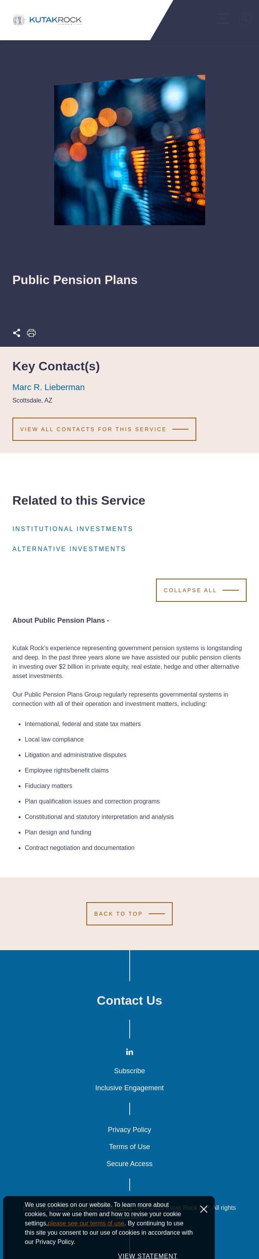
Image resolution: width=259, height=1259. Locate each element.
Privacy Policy (129, 1130)
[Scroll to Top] (129, 913)
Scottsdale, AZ (32, 400)
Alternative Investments (69, 549)
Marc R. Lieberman (48, 387)
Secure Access (129, 1164)
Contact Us (129, 1000)
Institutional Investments (73, 529)
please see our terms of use (86, 1243)
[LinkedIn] (129, 1053)
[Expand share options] (16, 335)
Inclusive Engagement (129, 1088)
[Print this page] (31, 335)
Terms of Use (129, 1147)
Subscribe (129, 1071)
